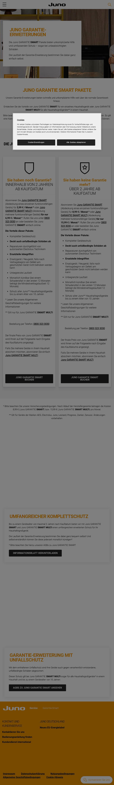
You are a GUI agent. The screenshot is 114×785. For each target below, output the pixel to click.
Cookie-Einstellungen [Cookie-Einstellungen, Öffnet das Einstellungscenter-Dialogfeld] (36, 142)
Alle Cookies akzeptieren (76, 142)
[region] (57, 131)
